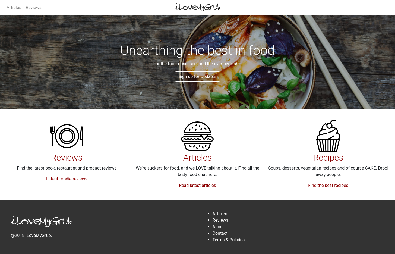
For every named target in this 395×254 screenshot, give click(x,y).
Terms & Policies (229, 239)
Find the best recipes (328, 185)
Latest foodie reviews (66, 178)
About (218, 226)
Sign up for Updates (197, 76)
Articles (14, 7)
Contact (220, 233)
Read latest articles (197, 185)
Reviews (34, 7)
